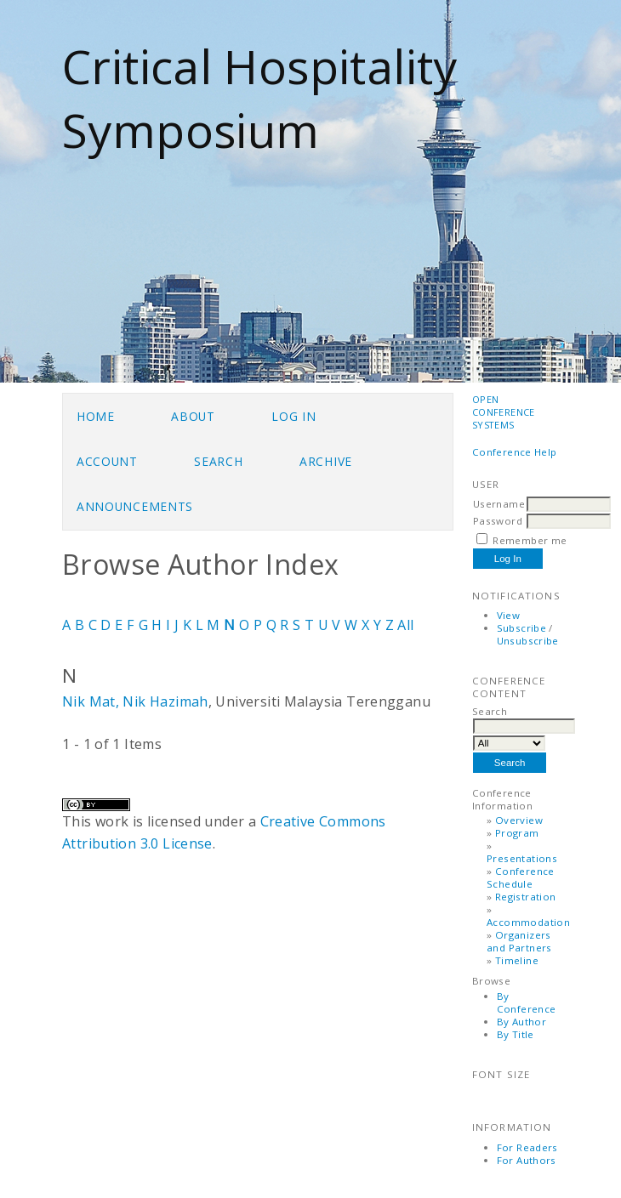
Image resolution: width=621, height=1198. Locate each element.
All (405, 625)
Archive (325, 461)
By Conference (526, 1002)
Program (517, 832)
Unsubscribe (528, 640)
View (509, 615)
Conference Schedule (521, 877)
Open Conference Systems (503, 412)
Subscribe (521, 628)
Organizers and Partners (519, 941)
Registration (525, 896)
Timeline (516, 960)
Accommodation (528, 922)
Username (499, 503)
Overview (519, 820)
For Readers (527, 1147)
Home (96, 416)
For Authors (526, 1160)
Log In (293, 416)
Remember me (530, 540)
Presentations (522, 858)
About (192, 416)
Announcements (135, 506)
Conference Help (514, 452)
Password (497, 520)
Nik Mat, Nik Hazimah (135, 701)
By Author (521, 1021)
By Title (515, 1034)
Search (218, 461)
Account (107, 461)
